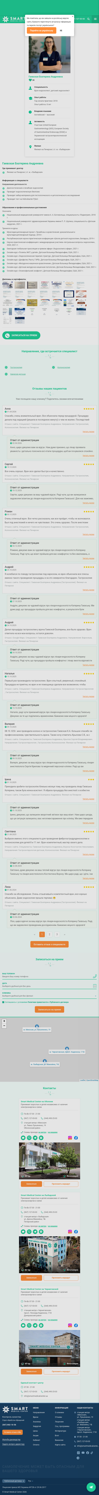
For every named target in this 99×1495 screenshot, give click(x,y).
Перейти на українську (41, 30)
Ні (61, 30)
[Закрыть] (73, 16)
